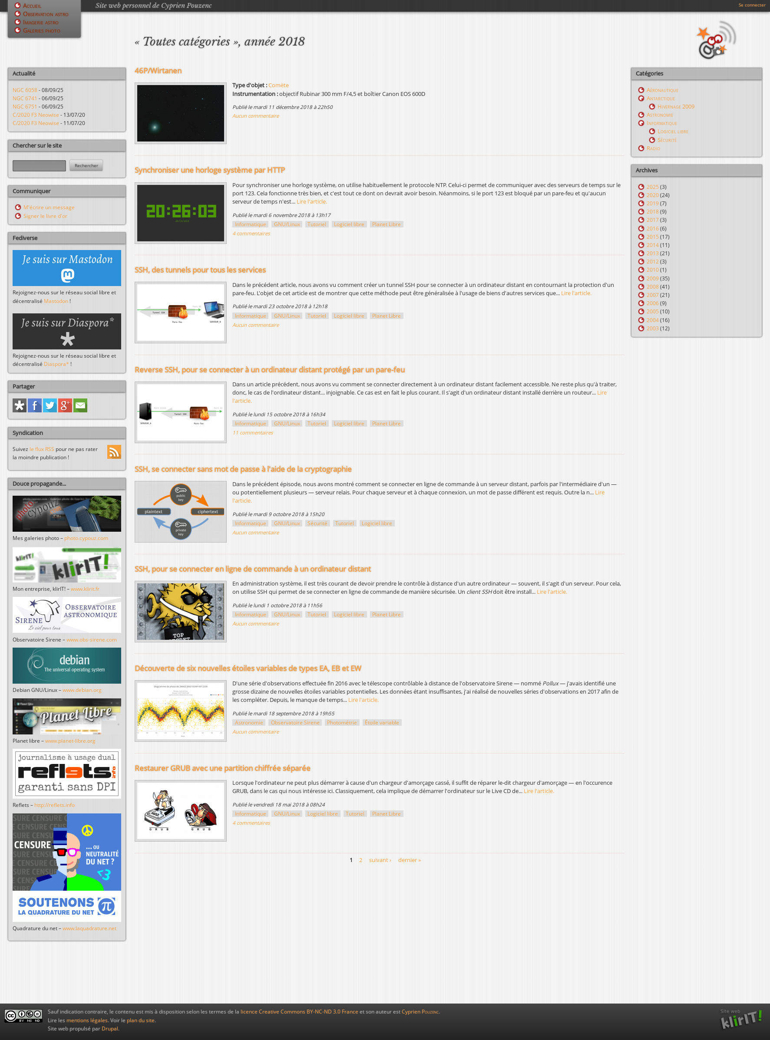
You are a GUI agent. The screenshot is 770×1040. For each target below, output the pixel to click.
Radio (653, 148)
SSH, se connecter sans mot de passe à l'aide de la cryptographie (243, 469)
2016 (653, 228)
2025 (653, 187)
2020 (653, 195)
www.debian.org (82, 690)
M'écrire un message (49, 207)
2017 (653, 220)
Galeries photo (41, 30)
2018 (653, 211)
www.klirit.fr (85, 589)
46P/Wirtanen (158, 71)
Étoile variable (382, 722)
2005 (653, 311)
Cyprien (420, 1011)
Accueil (32, 5)
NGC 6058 (25, 90)
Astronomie (249, 722)
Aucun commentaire (255, 115)
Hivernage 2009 (676, 106)
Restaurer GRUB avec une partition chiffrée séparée (223, 768)
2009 (653, 278)
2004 (653, 320)
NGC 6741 (25, 98)
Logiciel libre (349, 224)
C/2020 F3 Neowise (36, 115)
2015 (653, 237)
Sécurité (317, 523)
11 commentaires (252, 432)
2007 (653, 295)
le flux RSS (42, 449)
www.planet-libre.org (70, 740)
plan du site (141, 1020)
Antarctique (661, 98)
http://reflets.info (54, 805)
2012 (653, 261)
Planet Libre (386, 224)
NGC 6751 (25, 106)
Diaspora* (56, 364)
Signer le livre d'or (45, 216)
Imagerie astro (41, 22)
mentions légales (87, 1020)
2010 (653, 270)
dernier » (409, 860)
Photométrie (342, 722)
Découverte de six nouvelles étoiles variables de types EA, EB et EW (248, 668)
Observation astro (46, 14)
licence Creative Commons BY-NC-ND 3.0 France (299, 1011)
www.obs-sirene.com (91, 639)
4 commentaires (251, 233)
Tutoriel (316, 224)
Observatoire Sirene (295, 722)
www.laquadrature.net (89, 928)
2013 (653, 253)
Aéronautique (662, 90)
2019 (653, 203)
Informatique (250, 224)
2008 (653, 286)
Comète (278, 85)
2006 (653, 303)
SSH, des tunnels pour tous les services (200, 270)
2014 (653, 245)
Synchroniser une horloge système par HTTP (210, 170)
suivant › (380, 860)
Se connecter (752, 5)
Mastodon (56, 301)
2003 (653, 328)
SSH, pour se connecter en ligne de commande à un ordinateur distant (253, 569)
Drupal (110, 1028)
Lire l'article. (312, 201)
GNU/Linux (287, 224)
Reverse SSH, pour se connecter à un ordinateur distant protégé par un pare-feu (270, 370)
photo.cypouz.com (86, 538)
